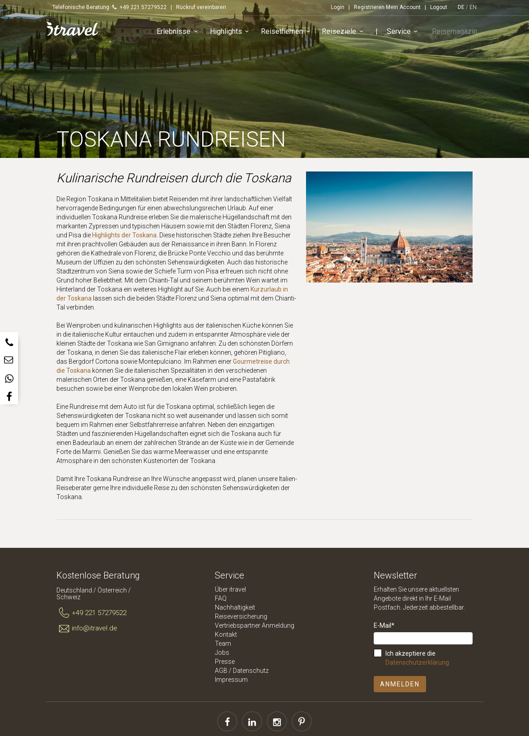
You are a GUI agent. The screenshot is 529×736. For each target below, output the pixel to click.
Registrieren (369, 7)
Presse (225, 661)
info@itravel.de (86, 628)
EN (473, 7)
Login (337, 7)
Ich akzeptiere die (417, 658)
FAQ (221, 598)
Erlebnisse (182, 33)
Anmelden (400, 684)
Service (408, 33)
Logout (438, 7)
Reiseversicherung (241, 616)
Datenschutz (251, 670)
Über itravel (230, 589)
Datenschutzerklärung (417, 662)
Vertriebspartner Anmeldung (254, 625)
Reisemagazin (456, 33)
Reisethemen (291, 33)
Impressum (231, 679)
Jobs (222, 652)
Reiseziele (348, 33)
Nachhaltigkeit (235, 607)
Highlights (235, 33)
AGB (221, 670)
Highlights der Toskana (124, 235)
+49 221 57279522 (91, 613)
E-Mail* (384, 625)
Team (223, 643)
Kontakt (226, 634)
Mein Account (403, 7)
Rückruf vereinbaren (201, 7)
